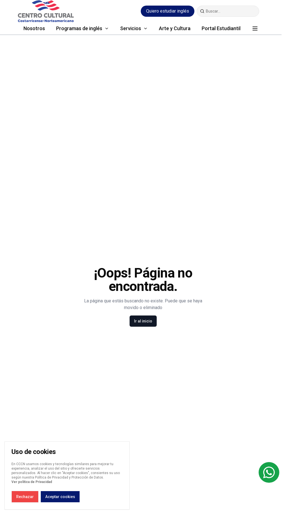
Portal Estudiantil (221, 28)
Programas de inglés (79, 28)
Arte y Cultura (174, 28)
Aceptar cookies (60, 496)
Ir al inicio (143, 321)
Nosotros (34, 28)
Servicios (130, 28)
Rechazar (25, 496)
